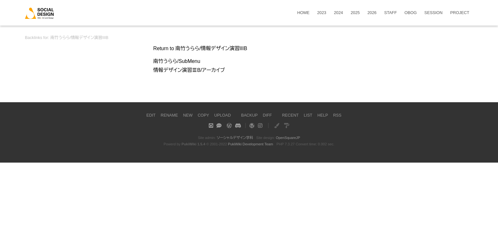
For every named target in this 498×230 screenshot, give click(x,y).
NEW (187, 115)
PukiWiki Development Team (250, 144)
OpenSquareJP (288, 138)
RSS (338, 115)
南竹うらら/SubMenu (177, 61)
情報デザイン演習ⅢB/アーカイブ (189, 70)
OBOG (410, 13)
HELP (323, 115)
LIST (308, 115)
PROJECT (459, 13)
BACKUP (249, 115)
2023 (321, 13)
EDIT (150, 115)
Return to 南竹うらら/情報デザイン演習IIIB (200, 48)
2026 (371, 13)
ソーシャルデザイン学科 (234, 138)
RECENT (290, 115)
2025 (355, 13)
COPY (203, 115)
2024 (338, 13)
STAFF (390, 13)
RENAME (169, 115)
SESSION (433, 13)
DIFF (267, 115)
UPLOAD (222, 115)
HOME (303, 13)
